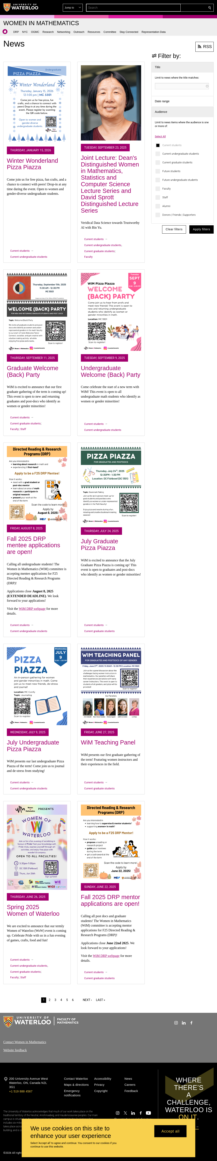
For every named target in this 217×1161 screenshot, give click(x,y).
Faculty (166, 188)
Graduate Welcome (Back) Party (32, 371)
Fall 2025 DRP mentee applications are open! (33, 545)
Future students (171, 171)
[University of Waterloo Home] (21, 7)
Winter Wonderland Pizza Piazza (32, 164)
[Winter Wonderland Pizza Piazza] (37, 104)
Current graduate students (177, 162)
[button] (179, 7)
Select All (160, 136)
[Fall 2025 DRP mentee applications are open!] (37, 483)
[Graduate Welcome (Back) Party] (37, 312)
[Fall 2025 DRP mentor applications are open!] (111, 842)
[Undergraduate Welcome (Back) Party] (111, 312)
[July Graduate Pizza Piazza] (111, 485)
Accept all (171, 1131)
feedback (21, 1050)
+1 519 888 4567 (20, 1091)
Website (9, 1050)
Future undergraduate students (180, 179)
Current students (171, 145)
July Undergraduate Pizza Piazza (33, 745)
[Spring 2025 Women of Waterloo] (37, 847)
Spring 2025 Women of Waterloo (33, 910)
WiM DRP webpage (32, 608)
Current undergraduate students (180, 153)
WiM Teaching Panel (108, 742)
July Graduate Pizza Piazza (99, 544)
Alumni (166, 206)
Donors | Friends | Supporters (179, 214)
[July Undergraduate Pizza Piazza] (37, 686)
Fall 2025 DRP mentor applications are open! (110, 900)
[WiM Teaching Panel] (111, 686)
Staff (165, 197)
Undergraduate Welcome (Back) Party (110, 371)
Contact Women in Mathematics (24, 1042)
